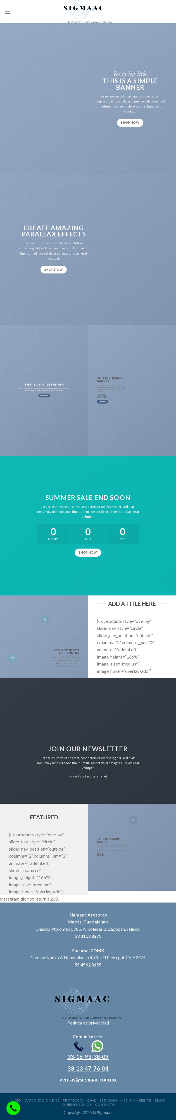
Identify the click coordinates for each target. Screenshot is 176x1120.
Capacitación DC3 (42, 1100)
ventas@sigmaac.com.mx (88, 1079)
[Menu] (7, 11)
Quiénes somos (76, 1104)
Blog (160, 1100)
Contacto (105, 1104)
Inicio (15, 1100)
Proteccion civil (79, 1100)
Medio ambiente (135, 1100)
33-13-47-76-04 (88, 1068)
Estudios (108, 1100)
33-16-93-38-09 (88, 1056)
